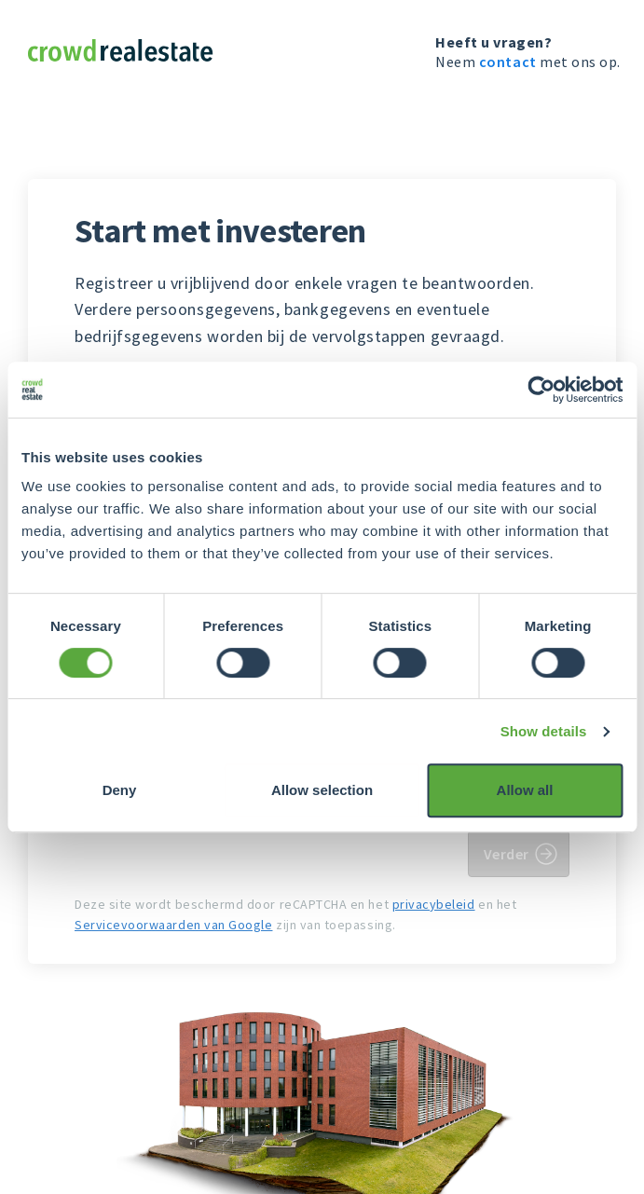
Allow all (525, 790)
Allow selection (322, 790)
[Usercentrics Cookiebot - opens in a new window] (541, 390)
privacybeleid (433, 904)
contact (508, 61)
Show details (543, 731)
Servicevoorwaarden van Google (173, 924)
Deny (120, 790)
